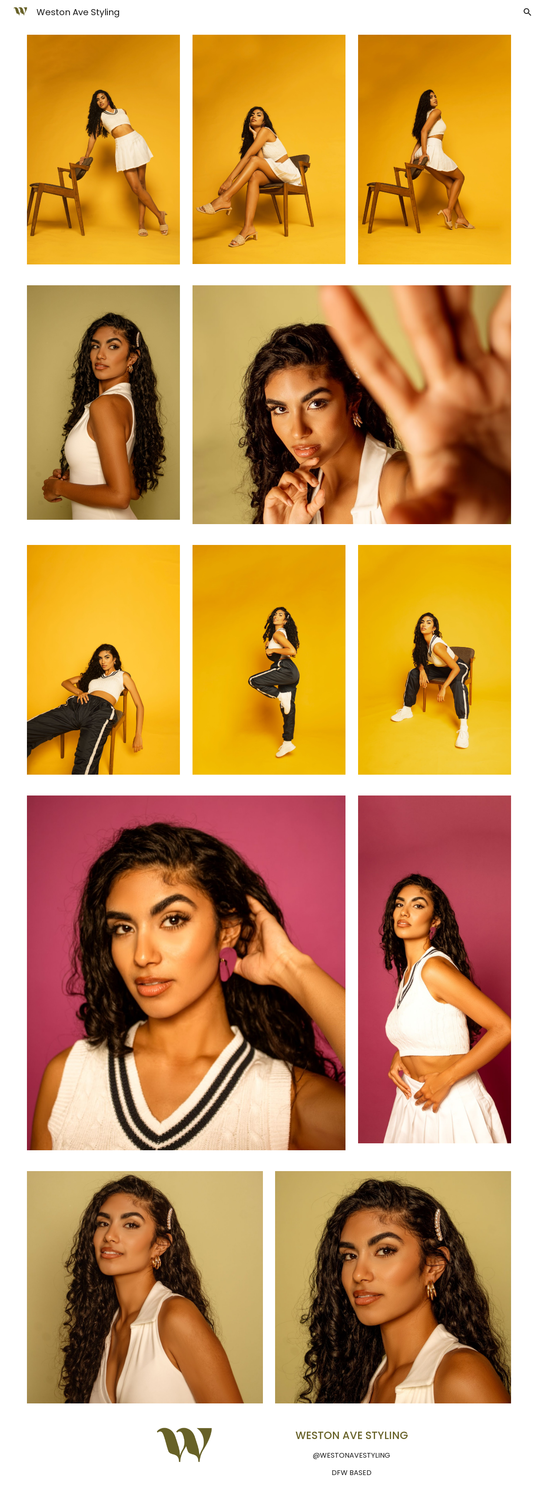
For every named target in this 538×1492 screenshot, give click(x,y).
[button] (527, 12)
